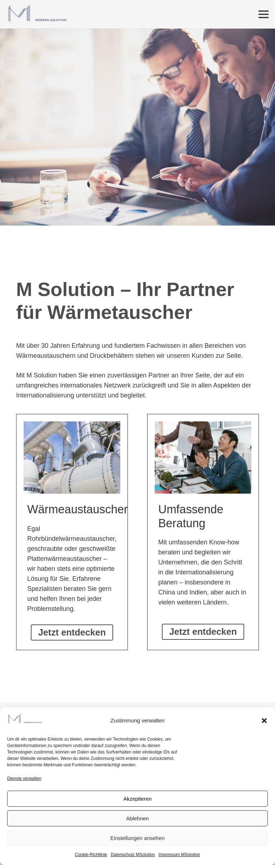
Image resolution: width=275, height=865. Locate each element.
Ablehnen (137, 818)
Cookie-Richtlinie (91, 854)
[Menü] (264, 14)
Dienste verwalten (24, 778)
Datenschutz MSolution (133, 854)
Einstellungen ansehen (137, 838)
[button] (264, 720)
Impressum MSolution (179, 854)
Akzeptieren (137, 799)
